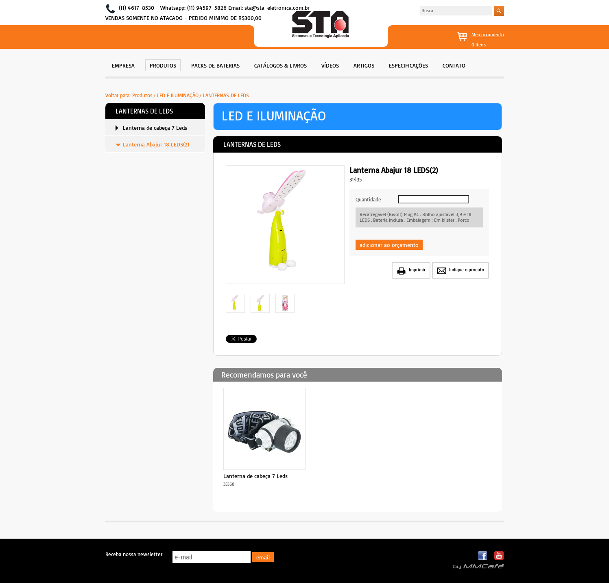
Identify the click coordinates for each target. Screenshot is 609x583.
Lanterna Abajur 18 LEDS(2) (156, 144)
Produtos (142, 95)
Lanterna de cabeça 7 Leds (155, 127)
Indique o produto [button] (466, 270)
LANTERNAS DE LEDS (226, 95)
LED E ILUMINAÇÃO (178, 95)
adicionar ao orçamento (389, 244)
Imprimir (417, 270)
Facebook (483, 556)
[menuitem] (123, 64)
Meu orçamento (487, 34)
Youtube (499, 556)
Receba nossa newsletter (133, 554)
